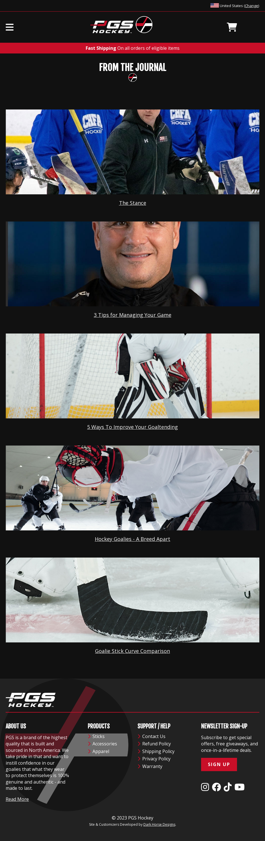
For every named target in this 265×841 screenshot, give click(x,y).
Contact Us (151, 736)
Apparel (98, 751)
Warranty (149, 766)
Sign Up (219, 764)
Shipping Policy (155, 751)
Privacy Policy (154, 759)
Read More (17, 799)
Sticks (96, 736)
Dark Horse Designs (159, 824)
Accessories (102, 744)
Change (251, 5)
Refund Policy (154, 744)
